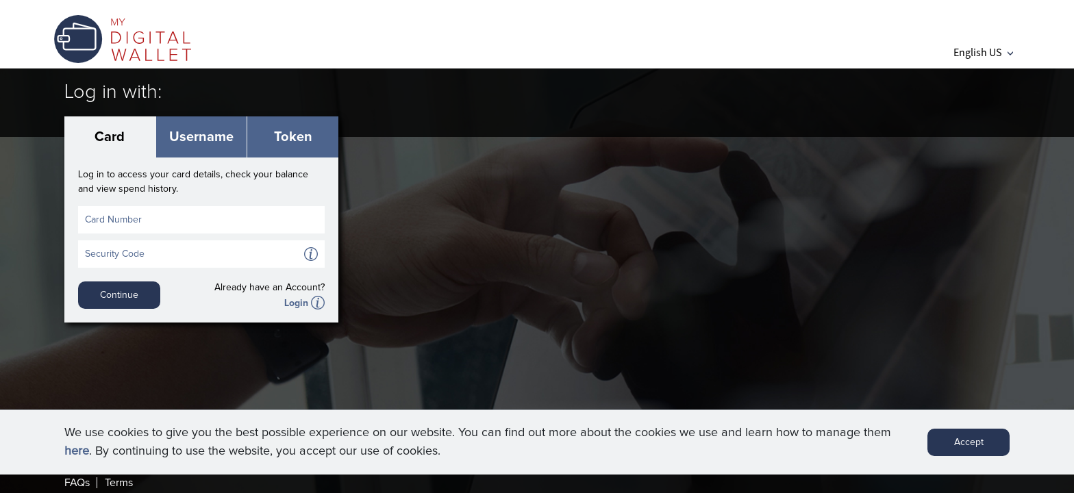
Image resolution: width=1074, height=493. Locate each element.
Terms (119, 482)
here (76, 457)
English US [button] (983, 52)
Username (201, 137)
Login (296, 303)
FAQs (77, 482)
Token (293, 137)
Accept (969, 448)
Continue (119, 295)
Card (110, 137)
